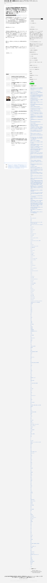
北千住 (31, 339)
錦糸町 (31, 536)
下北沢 (31, 307)
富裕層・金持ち (32, 380)
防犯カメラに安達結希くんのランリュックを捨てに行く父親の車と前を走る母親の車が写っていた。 (36, 131)
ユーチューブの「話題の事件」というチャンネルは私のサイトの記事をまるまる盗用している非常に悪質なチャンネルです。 (36, 170)
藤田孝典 (31, 514)
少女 (31, 384)
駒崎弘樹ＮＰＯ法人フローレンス (34, 554)
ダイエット (31, 269)
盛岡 (31, 473)
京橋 (31, 318)
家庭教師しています (32, 377)
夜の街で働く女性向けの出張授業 (34, 362)
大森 (31, 369)
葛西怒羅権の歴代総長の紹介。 (34, 98)
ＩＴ (31, 565)
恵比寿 (31, 399)
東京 (31, 432)
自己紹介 (31, 502)
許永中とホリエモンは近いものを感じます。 (17, 132)
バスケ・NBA (32, 277)
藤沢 (31, 513)
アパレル (31, 236)
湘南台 (31, 462)
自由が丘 (31, 503)
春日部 (31, 421)
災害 (31, 465)
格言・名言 (31, 440)
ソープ (31, 266)
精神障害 (31, 492)
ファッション (32, 280)
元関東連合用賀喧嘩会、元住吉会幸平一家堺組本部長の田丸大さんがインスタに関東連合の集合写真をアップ (36, 117)
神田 (31, 481)
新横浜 (31, 413)
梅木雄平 (31, 443)
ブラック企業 (32, 284)
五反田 (31, 317)
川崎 (31, 387)
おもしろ (31, 228)
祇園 (31, 477)
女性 (31, 373)
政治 (31, 403)
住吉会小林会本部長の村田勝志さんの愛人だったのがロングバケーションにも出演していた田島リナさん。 (36, 173)
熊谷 (31, 466)
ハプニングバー (32, 276)
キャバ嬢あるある (32, 247)
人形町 (31, 321)
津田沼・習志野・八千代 (33, 451)
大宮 (31, 366)
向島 (31, 354)
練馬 (31, 498)
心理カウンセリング (32, 395)
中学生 (31, 310)
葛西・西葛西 (32, 509)
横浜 (31, 447)
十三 (31, 343)
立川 (31, 488)
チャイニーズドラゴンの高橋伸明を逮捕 (35, 91)
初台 (31, 336)
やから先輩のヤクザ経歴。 (33, 166)
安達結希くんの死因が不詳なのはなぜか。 (35, 110)
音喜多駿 (31, 547)
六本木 (31, 333)
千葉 (31, 344)
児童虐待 (31, 328)
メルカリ (31, 292)
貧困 (31, 524)
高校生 (31, 558)
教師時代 (31, 406)
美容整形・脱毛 (32, 499)
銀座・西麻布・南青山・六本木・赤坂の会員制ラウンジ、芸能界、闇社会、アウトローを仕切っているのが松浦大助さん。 (36, 138)
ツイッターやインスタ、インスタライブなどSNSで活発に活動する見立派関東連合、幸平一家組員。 (36, 193)
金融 (31, 532)
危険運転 (31, 347)
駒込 (31, 555)
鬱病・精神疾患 (32, 561)
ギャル (31, 248)
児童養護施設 (32, 329)
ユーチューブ (32, 299)
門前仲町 (31, 539)
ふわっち (31, 232)
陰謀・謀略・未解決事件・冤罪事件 (34, 543)
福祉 (31, 484)
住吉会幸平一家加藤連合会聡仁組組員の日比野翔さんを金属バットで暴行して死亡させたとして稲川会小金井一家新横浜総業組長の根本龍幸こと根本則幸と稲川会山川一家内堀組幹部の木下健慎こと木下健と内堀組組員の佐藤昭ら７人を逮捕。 (36, 182)
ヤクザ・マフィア (18, 15)
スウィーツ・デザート (33, 259)
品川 (31, 355)
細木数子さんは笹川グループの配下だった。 (35, 133)
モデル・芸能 (32, 295)
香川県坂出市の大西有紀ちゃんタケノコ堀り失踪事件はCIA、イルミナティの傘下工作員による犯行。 (36, 153)
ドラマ (31, 273)
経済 (31, 495)
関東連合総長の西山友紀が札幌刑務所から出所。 (36, 167)
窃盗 (31, 487)
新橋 (31, 414)
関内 (31, 540)
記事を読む (13, 80)
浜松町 (31, 455)
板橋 (31, 436)
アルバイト (31, 239)
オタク (31, 243)
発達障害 (31, 472)
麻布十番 (31, 562)
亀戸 (31, 314)
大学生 (31, 365)
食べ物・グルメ (32, 551)
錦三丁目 (31, 535)
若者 (31, 506)
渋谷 (31, 461)
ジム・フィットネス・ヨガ (33, 258)
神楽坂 (31, 480)
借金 (31, 325)
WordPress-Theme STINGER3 (23, 579)
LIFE (31, 219)
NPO (31, 220)
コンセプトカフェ (32, 255)
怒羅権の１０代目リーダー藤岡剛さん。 (35, 140)
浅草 (31, 454)
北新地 (31, 340)
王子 (31, 469)
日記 (31, 417)
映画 (31, 418)
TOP (5, 3)
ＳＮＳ (31, 566)
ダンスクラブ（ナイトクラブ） (34, 270)
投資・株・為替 (32, 402)
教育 (31, 407)
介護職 (31, 322)
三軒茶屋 (31, 303)
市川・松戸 (31, 388)
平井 (31, 391)
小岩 (31, 381)
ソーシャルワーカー (32, 265)
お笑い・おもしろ (32, 229)
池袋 (31, 450)
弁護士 (31, 392)
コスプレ (31, 251)
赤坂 (31, 525)
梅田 (31, 444)
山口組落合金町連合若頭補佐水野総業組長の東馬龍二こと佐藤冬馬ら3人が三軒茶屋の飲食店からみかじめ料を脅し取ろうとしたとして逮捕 (36, 96)
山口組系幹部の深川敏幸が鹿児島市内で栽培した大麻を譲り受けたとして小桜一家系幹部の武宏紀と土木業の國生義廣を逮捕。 (19, 140)
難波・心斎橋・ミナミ (33, 546)
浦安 (31, 458)
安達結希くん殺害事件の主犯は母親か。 (35, 106)
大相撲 (31, 370)
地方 (31, 359)
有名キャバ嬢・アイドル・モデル (34, 424)
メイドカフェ (32, 291)
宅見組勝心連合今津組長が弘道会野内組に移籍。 (18, 76)
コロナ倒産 (31, 254)
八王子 (31, 332)
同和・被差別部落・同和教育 (34, 351)
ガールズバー (32, 244)
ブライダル (31, 281)
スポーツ (31, 262)
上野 (31, 306)
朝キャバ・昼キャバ (32, 425)
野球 (31, 528)
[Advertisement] (12, 62)
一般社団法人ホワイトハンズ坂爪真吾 (35, 302)
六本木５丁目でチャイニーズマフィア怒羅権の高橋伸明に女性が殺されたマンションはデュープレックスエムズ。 (36, 89)
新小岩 (31, 410)
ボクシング (31, 288)
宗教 (31, 376)
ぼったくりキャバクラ (33, 233)
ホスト (31, 285)
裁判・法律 (31, 518)
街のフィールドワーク (33, 517)
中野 (31, 313)
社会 (31, 476)
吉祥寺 (31, 350)
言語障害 (31, 521)
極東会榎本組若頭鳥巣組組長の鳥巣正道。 (35, 121)
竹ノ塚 (31, 491)
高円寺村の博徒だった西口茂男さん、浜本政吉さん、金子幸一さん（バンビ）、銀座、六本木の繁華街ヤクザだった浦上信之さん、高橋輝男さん (36, 128)
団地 (31, 358)
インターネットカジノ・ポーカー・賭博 (35, 240)
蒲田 (31, 510)
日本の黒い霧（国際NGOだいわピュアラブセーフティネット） (21, 1)
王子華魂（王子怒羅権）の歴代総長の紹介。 (35, 160)
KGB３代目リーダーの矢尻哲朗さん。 (35, 151)
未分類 (31, 428)
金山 (31, 529)
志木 (31, 396)
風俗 (31, 550)
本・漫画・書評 (32, 429)
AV (30, 216)
